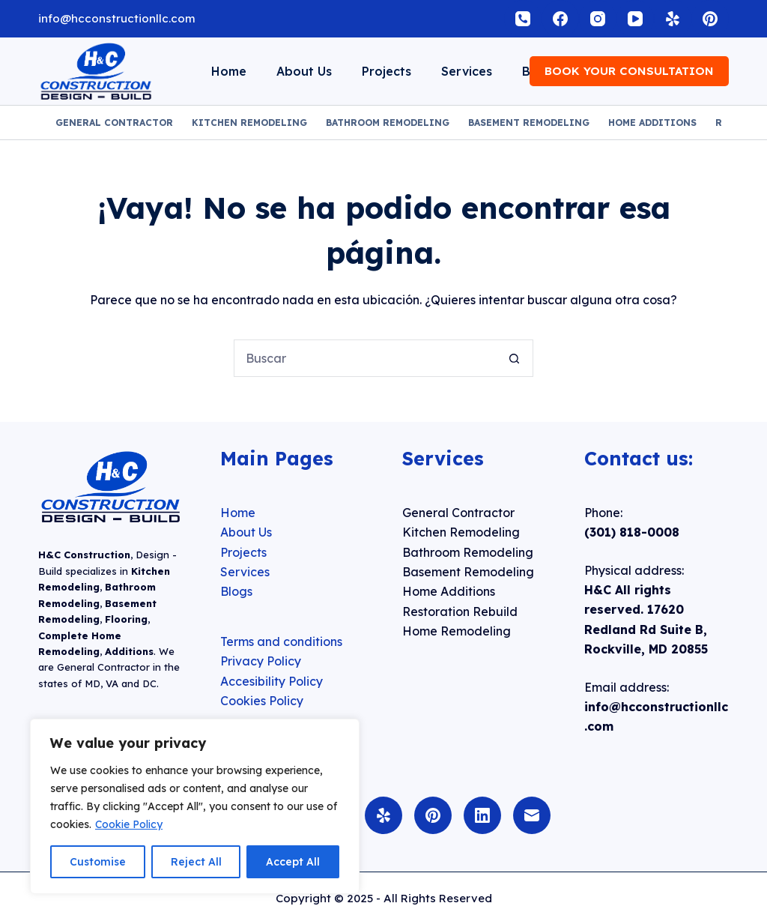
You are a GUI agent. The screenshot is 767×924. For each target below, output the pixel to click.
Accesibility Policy (271, 681)
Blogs (236, 591)
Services (466, 71)
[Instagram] (597, 18)
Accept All (293, 862)
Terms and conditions (281, 641)
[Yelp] (672, 18)
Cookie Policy (129, 824)
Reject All (196, 862)
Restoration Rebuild (460, 611)
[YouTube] (635, 18)
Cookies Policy (261, 700)
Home (228, 71)
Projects (386, 71)
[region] (195, 806)
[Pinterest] (710, 18)
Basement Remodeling (528, 122)
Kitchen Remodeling (249, 122)
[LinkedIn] (482, 815)
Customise (98, 862)
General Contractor (114, 122)
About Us (304, 71)
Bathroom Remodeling (387, 122)
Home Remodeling (456, 630)
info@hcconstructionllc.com (116, 18)
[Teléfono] (523, 18)
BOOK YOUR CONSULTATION (629, 71)
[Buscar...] (365, 358)
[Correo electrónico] (532, 815)
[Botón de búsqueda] (514, 358)
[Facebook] (560, 18)
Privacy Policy (260, 660)
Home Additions (652, 122)
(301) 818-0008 (631, 532)
